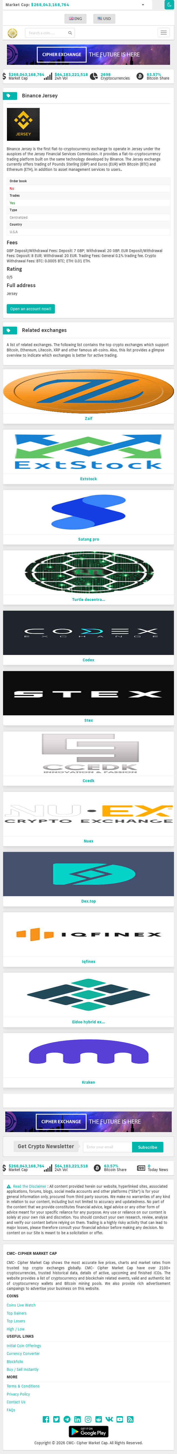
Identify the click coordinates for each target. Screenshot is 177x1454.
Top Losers (16, 1321)
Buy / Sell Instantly (23, 1369)
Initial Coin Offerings (24, 1346)
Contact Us (16, 1402)
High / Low (16, 1329)
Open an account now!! (30, 308)
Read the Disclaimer (27, 1186)
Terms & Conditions (23, 1386)
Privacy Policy (18, 1394)
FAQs (11, 1410)
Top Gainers (17, 1313)
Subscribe (147, 1147)
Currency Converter (23, 1353)
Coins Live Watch (21, 1305)
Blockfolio (15, 1361)
